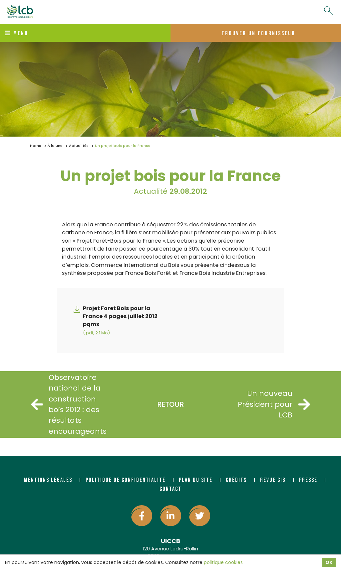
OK (329, 562)
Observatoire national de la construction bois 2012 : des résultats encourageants (69, 404)
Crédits (236, 480)
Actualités (79, 145)
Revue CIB (273, 480)
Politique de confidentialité (126, 480)
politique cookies (223, 562)
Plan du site (195, 480)
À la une (55, 145)
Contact (170, 489)
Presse (308, 480)
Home (35, 145)
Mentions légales (48, 480)
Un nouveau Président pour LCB (274, 404)
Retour (170, 404)
